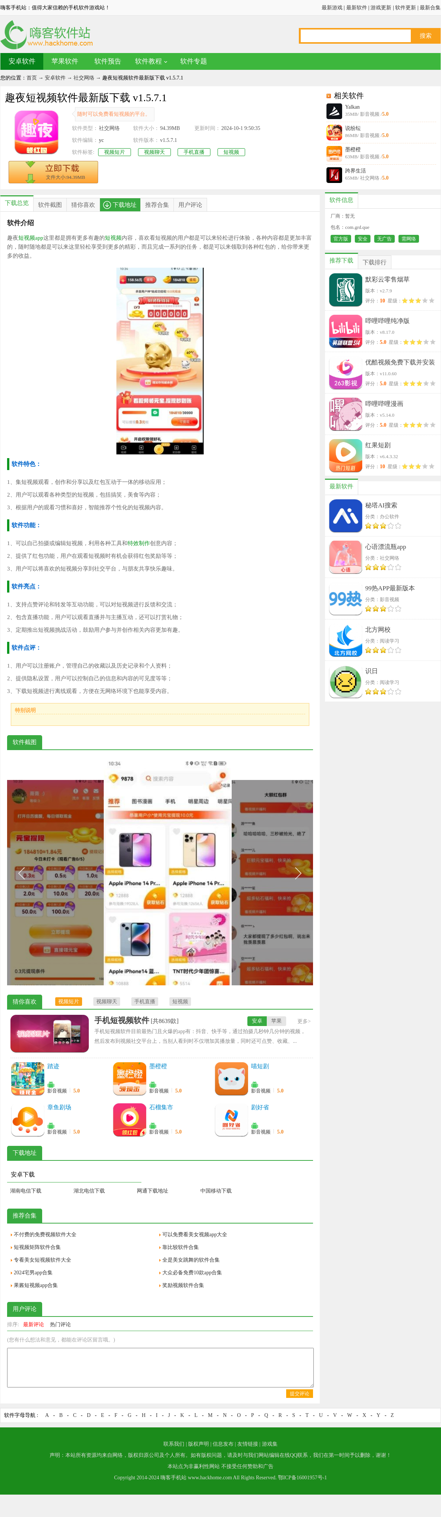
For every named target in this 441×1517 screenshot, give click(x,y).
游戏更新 (380, 7)
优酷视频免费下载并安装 (400, 362)
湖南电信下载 (25, 1191)
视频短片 (114, 152)
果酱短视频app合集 (36, 1285)
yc (101, 140)
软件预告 (107, 61)
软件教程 (148, 61)
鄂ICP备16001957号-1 (302, 1477)
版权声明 (198, 1444)
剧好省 (260, 1107)
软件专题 (193, 61)
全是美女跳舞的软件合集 (191, 1260)
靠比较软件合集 (180, 1247)
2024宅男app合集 (33, 1272)
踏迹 (53, 1066)
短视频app (30, 238)
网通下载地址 (152, 1191)
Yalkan (352, 107)
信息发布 (223, 1444)
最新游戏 (332, 7)
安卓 (257, 1021)
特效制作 (139, 543)
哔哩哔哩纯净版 (387, 320)
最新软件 (356, 7)
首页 (31, 78)
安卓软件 (22, 61)
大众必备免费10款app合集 (192, 1272)
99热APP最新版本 (390, 588)
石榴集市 (161, 1107)
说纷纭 (353, 128)
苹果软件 (64, 61)
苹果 (276, 1021)
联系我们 (173, 1444)
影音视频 (57, 1091)
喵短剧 (260, 1066)
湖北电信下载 (89, 1191)
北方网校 (378, 629)
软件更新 (405, 7)
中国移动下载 (216, 1191)
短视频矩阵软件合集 (37, 1247)
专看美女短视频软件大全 (42, 1260)
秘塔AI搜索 (381, 505)
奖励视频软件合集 (183, 1285)
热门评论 (60, 1324)
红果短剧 (378, 445)
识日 (371, 671)
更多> (304, 1021)
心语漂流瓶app (385, 546)
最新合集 (430, 7)
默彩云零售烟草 (387, 279)
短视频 (231, 152)
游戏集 (270, 1444)
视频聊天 (154, 152)
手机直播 (194, 152)
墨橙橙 (353, 149)
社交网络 (84, 78)
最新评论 (33, 1324)
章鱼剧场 (59, 1107)
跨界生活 (355, 171)
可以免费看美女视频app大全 (194, 1234)
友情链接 (247, 1444)
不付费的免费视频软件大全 (45, 1234)
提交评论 (299, 1393)
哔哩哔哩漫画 (384, 403)
